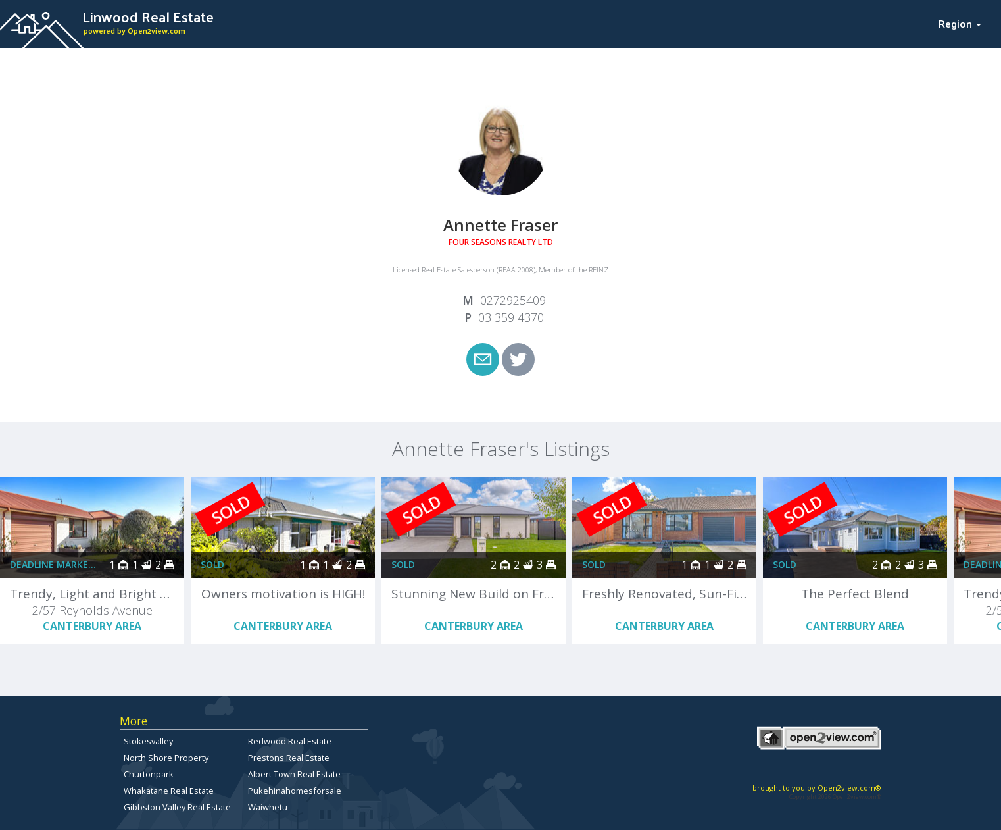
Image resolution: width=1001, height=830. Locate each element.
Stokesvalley (148, 741)
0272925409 (513, 300)
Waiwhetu (267, 807)
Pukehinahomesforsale (294, 790)
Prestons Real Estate (289, 758)
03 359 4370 (511, 317)
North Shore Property (166, 758)
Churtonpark (149, 774)
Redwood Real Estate (289, 741)
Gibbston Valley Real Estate (177, 807)
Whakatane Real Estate (169, 790)
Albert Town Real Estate (294, 774)
